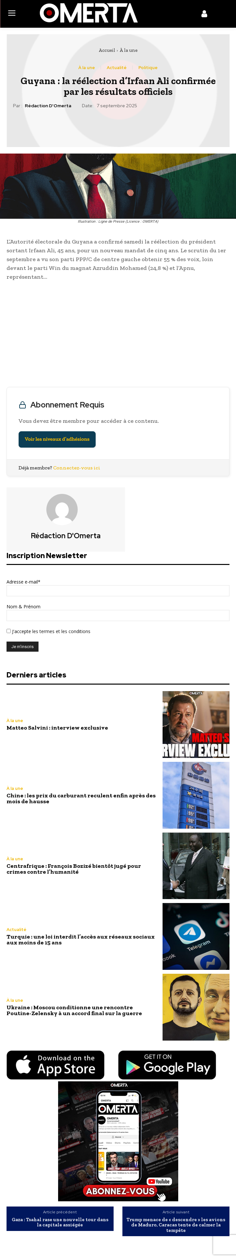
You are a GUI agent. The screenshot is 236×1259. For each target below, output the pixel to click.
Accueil (107, 50)
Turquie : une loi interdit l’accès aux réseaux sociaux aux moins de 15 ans (81, 939)
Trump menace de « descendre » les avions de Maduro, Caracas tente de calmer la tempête (176, 1225)
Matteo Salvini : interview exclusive (57, 727)
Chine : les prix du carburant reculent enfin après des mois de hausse (81, 798)
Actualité (117, 67)
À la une (128, 50)
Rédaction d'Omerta (48, 106)
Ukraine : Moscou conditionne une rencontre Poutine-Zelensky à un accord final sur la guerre (74, 1010)
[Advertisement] (118, 335)
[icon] (204, 15)
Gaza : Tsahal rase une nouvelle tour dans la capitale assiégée (60, 1222)
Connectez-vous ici (76, 468)
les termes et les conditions (60, 631)
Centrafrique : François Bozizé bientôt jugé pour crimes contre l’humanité (74, 868)
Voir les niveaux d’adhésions (57, 439)
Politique (148, 67)
